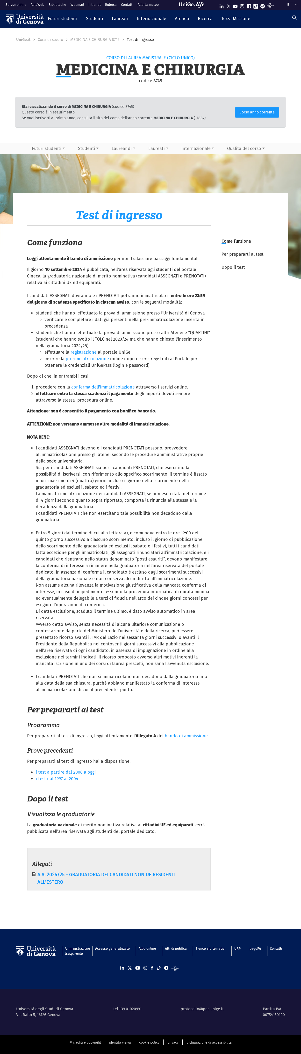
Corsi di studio (50, 39)
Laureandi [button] (122, 148)
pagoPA (255, 948)
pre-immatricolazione (87, 359)
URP (237, 948)
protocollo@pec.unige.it (202, 1009)
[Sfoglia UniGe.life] (193, 5)
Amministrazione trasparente (75, 951)
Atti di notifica (176, 948)
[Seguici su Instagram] (242, 5)
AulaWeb (37, 4)
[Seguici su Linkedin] (221, 5)
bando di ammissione (186, 736)
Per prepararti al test (243, 254)
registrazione (84, 352)
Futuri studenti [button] (46, 148)
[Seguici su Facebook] (249, 5)
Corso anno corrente (257, 112)
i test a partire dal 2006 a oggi (66, 772)
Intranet (94, 4)
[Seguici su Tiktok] (255, 5)
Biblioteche (57, 4)
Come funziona (236, 241)
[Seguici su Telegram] (262, 5)
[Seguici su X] (228, 5)
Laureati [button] (156, 148)
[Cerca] (294, 18)
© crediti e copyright (85, 1042)
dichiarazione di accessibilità (209, 1042)
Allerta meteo (148, 4)
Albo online (147, 948)
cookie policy (149, 1042)
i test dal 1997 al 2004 (57, 779)
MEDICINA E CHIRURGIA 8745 (95, 39)
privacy (173, 1042)
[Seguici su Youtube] (235, 5)
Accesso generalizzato (112, 948)
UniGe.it (23, 39)
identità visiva (120, 1042)
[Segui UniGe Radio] (270, 5)
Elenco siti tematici (210, 948)
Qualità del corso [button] (244, 148)
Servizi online (16, 4)
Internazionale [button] (196, 148)
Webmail (77, 4)
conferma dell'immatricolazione (103, 387)
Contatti (127, 4)
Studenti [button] (86, 148)
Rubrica (111, 4)
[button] (62, 19)
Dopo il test (233, 267)
